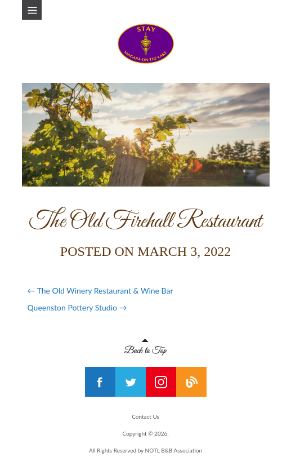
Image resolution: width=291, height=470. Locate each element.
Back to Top (145, 347)
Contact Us (145, 416)
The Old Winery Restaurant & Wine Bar (100, 290)
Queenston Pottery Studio (77, 307)
